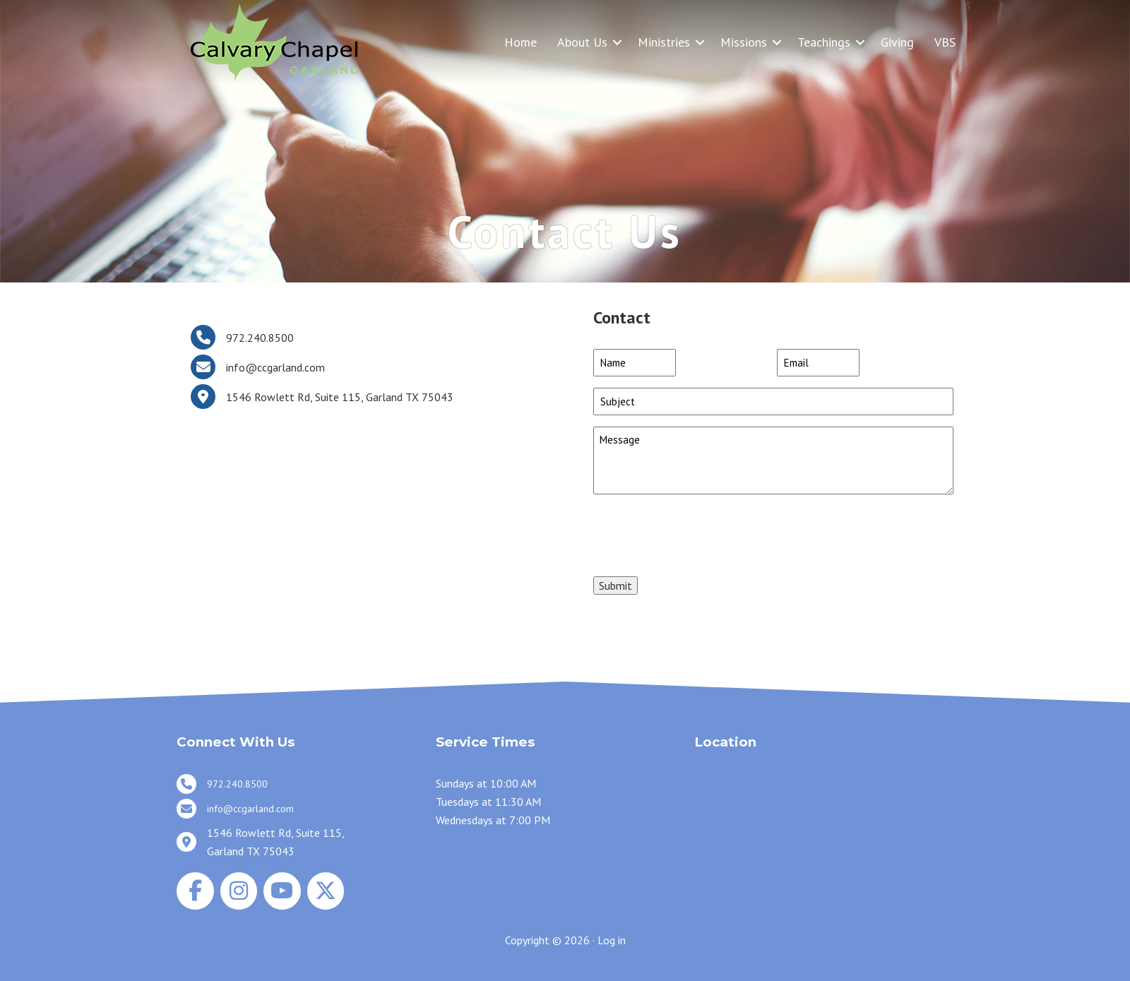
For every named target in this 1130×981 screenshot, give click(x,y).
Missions (743, 42)
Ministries (664, 42)
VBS (945, 42)
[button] (617, 42)
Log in (611, 940)
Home (520, 42)
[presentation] (700, 533)
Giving (897, 42)
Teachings (823, 42)
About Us (582, 42)
